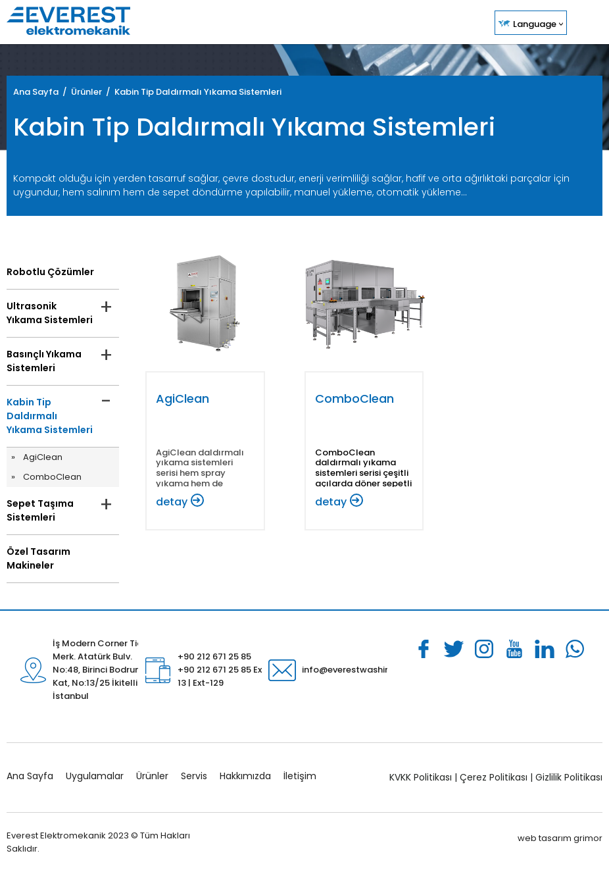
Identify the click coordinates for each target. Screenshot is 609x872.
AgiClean (42, 457)
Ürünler (152, 775)
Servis (194, 775)
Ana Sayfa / (42, 92)
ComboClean (52, 477)
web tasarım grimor (560, 838)
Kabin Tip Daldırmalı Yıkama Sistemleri (197, 92)
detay (171, 501)
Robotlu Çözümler (50, 271)
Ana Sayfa (30, 775)
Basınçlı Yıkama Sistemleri (44, 360)
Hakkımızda (245, 775)
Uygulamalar (95, 775)
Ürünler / (92, 92)
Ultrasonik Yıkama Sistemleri (50, 312)
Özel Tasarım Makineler (38, 558)
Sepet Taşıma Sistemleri (40, 510)
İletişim (299, 775)
